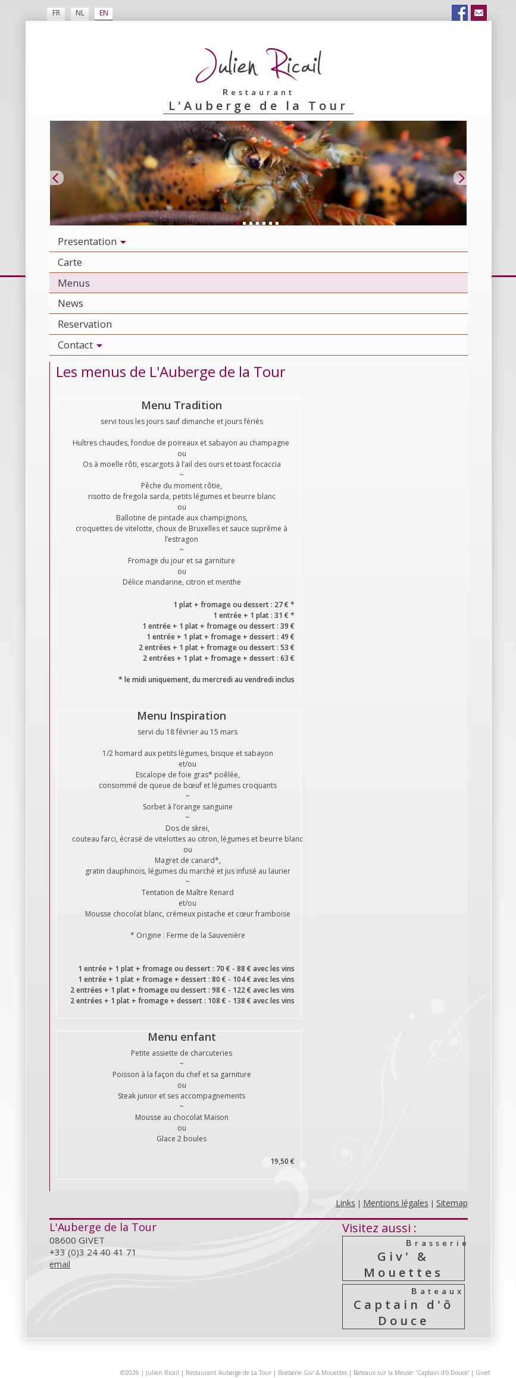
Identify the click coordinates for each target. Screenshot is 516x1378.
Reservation (85, 324)
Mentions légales (396, 1203)
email (59, 1264)
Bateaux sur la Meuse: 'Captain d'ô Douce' (411, 1372)
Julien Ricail (162, 1372)
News (70, 303)
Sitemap (452, 1203)
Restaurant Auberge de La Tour (228, 1372)
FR (56, 13)
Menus (74, 283)
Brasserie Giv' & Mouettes (312, 1372)
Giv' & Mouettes (404, 1258)
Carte (70, 262)
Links (345, 1203)
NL (80, 13)
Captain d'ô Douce (404, 1307)
